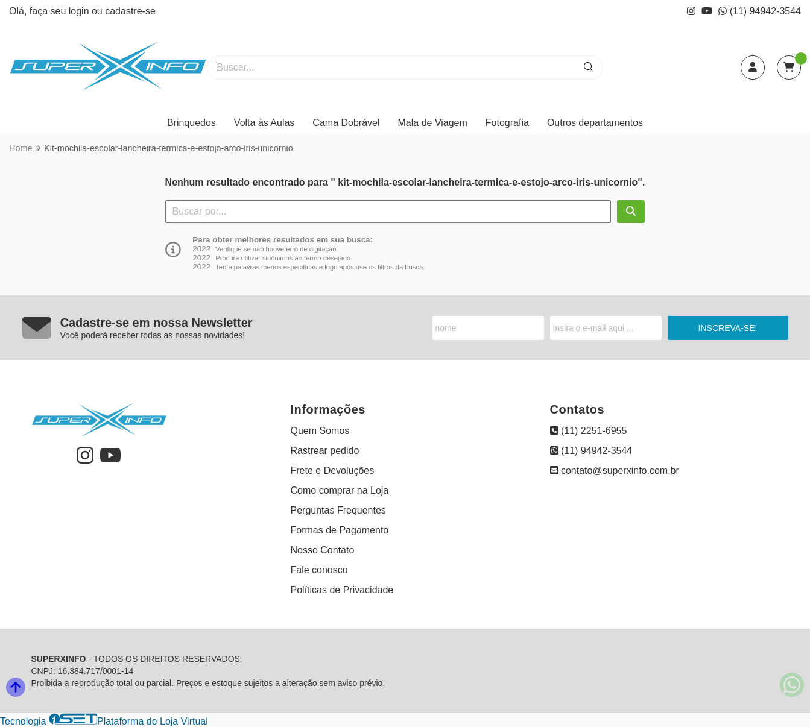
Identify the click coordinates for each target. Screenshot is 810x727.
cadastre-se (130, 11)
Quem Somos (320, 431)
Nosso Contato (323, 550)
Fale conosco (319, 570)
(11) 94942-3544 (759, 11)
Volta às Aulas (264, 123)
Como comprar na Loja (340, 490)
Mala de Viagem (432, 123)
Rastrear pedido (325, 450)
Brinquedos (191, 123)
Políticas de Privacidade (342, 590)
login (80, 11)
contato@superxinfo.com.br (614, 470)
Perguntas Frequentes (338, 510)
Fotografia (507, 123)
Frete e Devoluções (333, 470)
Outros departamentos (595, 123)
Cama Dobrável (345, 123)
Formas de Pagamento (340, 530)
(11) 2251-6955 (588, 431)
